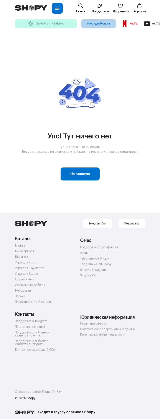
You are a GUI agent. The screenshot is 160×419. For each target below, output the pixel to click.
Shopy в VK (88, 275)
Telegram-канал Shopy (96, 264)
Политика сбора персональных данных (107, 329)
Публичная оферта (93, 323)
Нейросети (23, 290)
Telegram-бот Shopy (94, 258)
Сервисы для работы (30, 285)
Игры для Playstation (29, 268)
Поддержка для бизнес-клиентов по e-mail (32, 334)
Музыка (20, 245)
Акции (84, 253)
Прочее (20, 296)
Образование (24, 279)
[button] (100, 10)
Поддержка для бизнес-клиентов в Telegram (32, 343)
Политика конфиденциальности (102, 334)
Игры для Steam (26, 273)
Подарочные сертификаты (99, 247)
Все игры (21, 256)
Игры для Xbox (25, 262)
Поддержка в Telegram (31, 321)
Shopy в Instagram (93, 269)
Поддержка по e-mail (30, 326)
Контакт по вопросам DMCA (35, 349)
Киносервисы (24, 251)
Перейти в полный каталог (33, 302)
